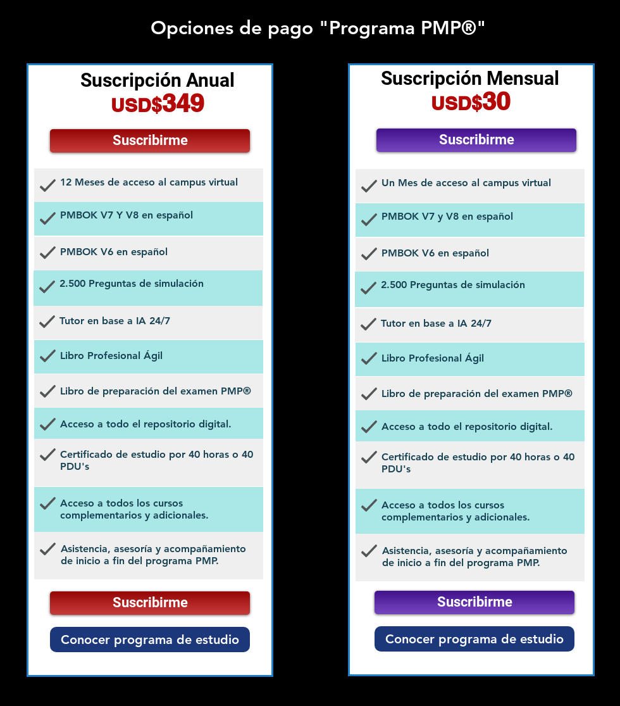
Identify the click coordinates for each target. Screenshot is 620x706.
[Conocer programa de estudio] (150, 639)
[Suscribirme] (150, 141)
